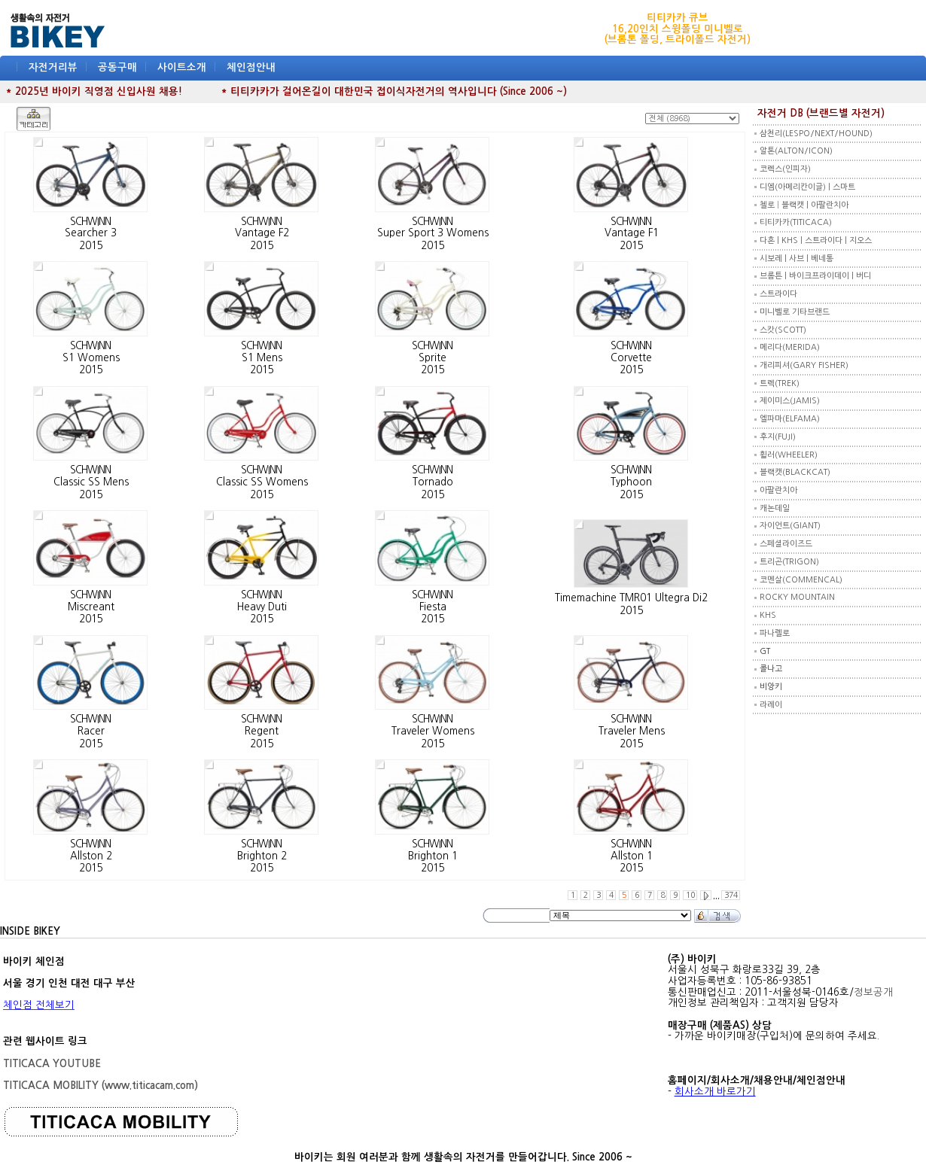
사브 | (800, 258)
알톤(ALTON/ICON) (796, 151)
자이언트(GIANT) (790, 526)
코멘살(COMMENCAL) (801, 580)
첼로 (767, 205)
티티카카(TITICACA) (796, 222)
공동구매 (117, 67)
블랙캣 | (796, 205)
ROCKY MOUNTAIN (797, 597)
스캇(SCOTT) (783, 330)
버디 (863, 276)
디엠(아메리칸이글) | (796, 187)
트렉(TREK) (780, 383)
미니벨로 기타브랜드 (795, 312)
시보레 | (774, 258)
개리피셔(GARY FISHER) (804, 365)
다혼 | (770, 240)
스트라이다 (778, 294)
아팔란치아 (829, 205)
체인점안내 (251, 67)
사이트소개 (181, 67)
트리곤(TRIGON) (789, 562)
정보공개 (873, 992)
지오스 (860, 240)
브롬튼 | (774, 276)
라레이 (771, 705)
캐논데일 (775, 508)
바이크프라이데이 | (822, 276)
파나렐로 (775, 633)
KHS (768, 615)
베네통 (822, 258)
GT (765, 651)
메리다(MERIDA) (790, 347)
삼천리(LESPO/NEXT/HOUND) (816, 133)
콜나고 (771, 669)
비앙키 (771, 687)
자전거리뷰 (53, 67)
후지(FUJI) (778, 437)
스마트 (844, 187)
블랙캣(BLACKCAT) (795, 472)
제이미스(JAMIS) (790, 401)
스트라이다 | (827, 240)
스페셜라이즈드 (786, 544)
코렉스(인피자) (785, 169)
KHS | (793, 240)
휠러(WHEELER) (789, 455)
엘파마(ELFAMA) (790, 419)
